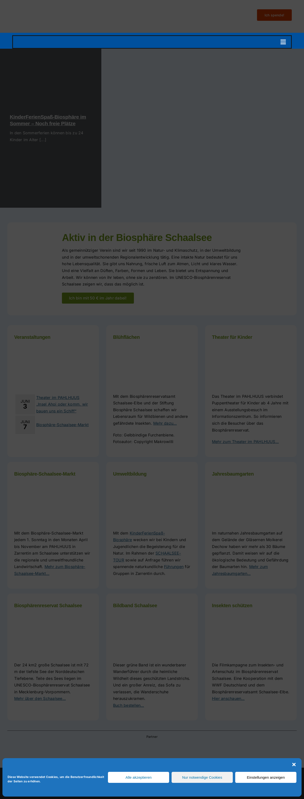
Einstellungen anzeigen (266, 777)
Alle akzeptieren (139, 777)
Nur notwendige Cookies (202, 777)
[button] (294, 764)
